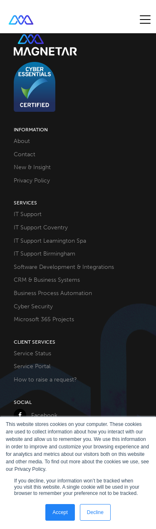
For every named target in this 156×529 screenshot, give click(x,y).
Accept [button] (60, 512)
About (22, 141)
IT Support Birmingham (44, 253)
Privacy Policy (32, 180)
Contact (24, 154)
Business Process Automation (53, 293)
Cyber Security (33, 306)
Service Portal (32, 366)
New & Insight (32, 167)
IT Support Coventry (41, 227)
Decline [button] (95, 512)
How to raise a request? (45, 379)
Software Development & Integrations (64, 267)
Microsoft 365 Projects (44, 319)
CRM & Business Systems (47, 279)
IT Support (28, 214)
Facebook (35, 415)
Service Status (32, 353)
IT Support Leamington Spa (50, 240)
